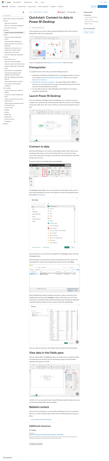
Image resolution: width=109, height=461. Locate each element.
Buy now (94, 6)
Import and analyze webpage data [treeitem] (13, 41)
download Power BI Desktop (54, 77)
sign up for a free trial (56, 62)
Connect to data (88, 19)
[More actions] (78, 12)
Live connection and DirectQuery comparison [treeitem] (13, 85)
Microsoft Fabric (38, 12)
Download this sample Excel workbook (43, 82)
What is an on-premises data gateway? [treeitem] (14, 25)
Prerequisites (41, 195)
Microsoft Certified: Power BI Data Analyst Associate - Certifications (46, 434)
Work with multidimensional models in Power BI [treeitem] (14, 78)
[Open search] (101, 2)
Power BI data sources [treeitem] (10, 59)
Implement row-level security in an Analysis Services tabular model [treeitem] (13, 49)
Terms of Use (59, 456)
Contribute (29, 456)
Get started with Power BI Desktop (41, 419)
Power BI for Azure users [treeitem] (11, 28)
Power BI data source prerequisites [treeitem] (13, 70)
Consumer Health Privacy (46, 456)
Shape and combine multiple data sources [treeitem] (13, 38)
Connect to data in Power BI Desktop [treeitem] (14, 32)
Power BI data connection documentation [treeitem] (13, 18)
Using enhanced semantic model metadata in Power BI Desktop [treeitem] (13, 74)
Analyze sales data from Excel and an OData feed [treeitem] (14, 44)
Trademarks (67, 456)
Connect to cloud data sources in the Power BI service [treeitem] (14, 100)
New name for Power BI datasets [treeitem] (13, 61)
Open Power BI (102, 6)
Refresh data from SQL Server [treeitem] (12, 52)
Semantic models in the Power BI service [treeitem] (15, 64)
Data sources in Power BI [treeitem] (11, 23)
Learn (30, 12)
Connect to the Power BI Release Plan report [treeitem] (14, 95)
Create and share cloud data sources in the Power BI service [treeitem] (14, 104)
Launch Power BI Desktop (90, 17)
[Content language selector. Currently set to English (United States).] (9, 452)
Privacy (35, 456)
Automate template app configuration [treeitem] (14, 54)
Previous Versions (14, 456)
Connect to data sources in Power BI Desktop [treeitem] (14, 91)
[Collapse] (23, 12)
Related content (88, 23)
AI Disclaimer (5, 456)
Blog (22, 456)
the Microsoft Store (40, 80)
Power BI (45, 12)
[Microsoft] (3, 2)
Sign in (105, 2)
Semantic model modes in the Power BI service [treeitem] (14, 67)
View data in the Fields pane (91, 21)
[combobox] (13, 15)
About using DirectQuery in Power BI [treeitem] (14, 81)
